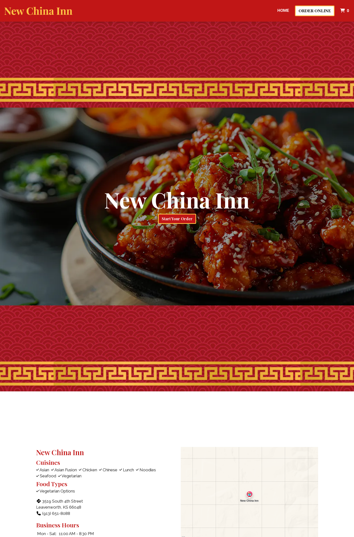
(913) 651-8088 (53, 513)
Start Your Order (177, 218)
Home (283, 10)
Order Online (315, 10)
